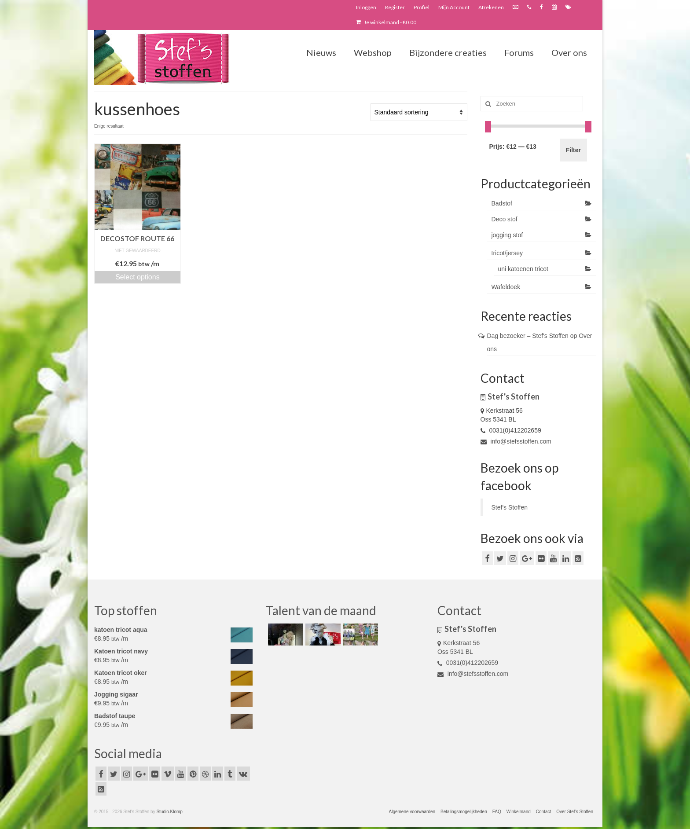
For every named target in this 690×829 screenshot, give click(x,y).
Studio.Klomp (169, 811)
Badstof (502, 203)
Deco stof (505, 219)
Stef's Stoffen (510, 507)
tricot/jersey (507, 253)
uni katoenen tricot (523, 268)
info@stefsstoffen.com (516, 441)
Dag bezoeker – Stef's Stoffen (528, 335)
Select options (137, 277)
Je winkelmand (386, 22)
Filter (573, 150)
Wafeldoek (506, 286)
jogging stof (507, 234)
